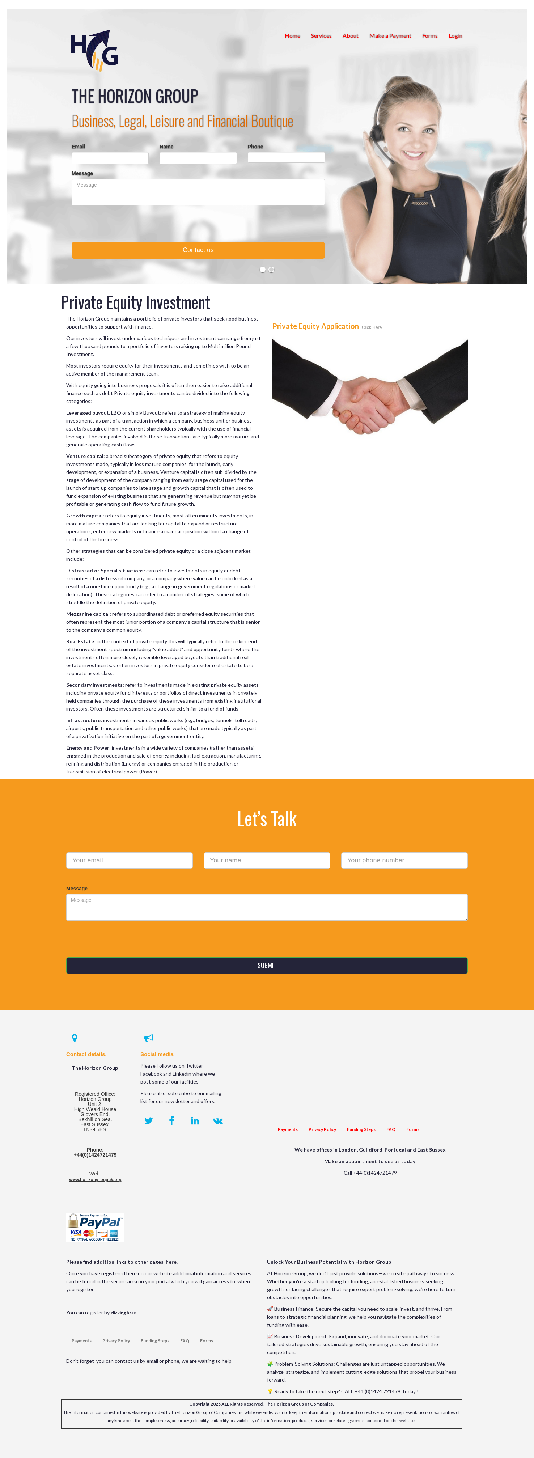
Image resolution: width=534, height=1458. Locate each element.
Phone (255, 146)
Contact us (198, 250)
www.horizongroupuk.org (95, 1179)
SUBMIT (267, 965)
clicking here (123, 1312)
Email (78, 146)
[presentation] (198, 226)
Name (166, 146)
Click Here (372, 327)
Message (82, 173)
